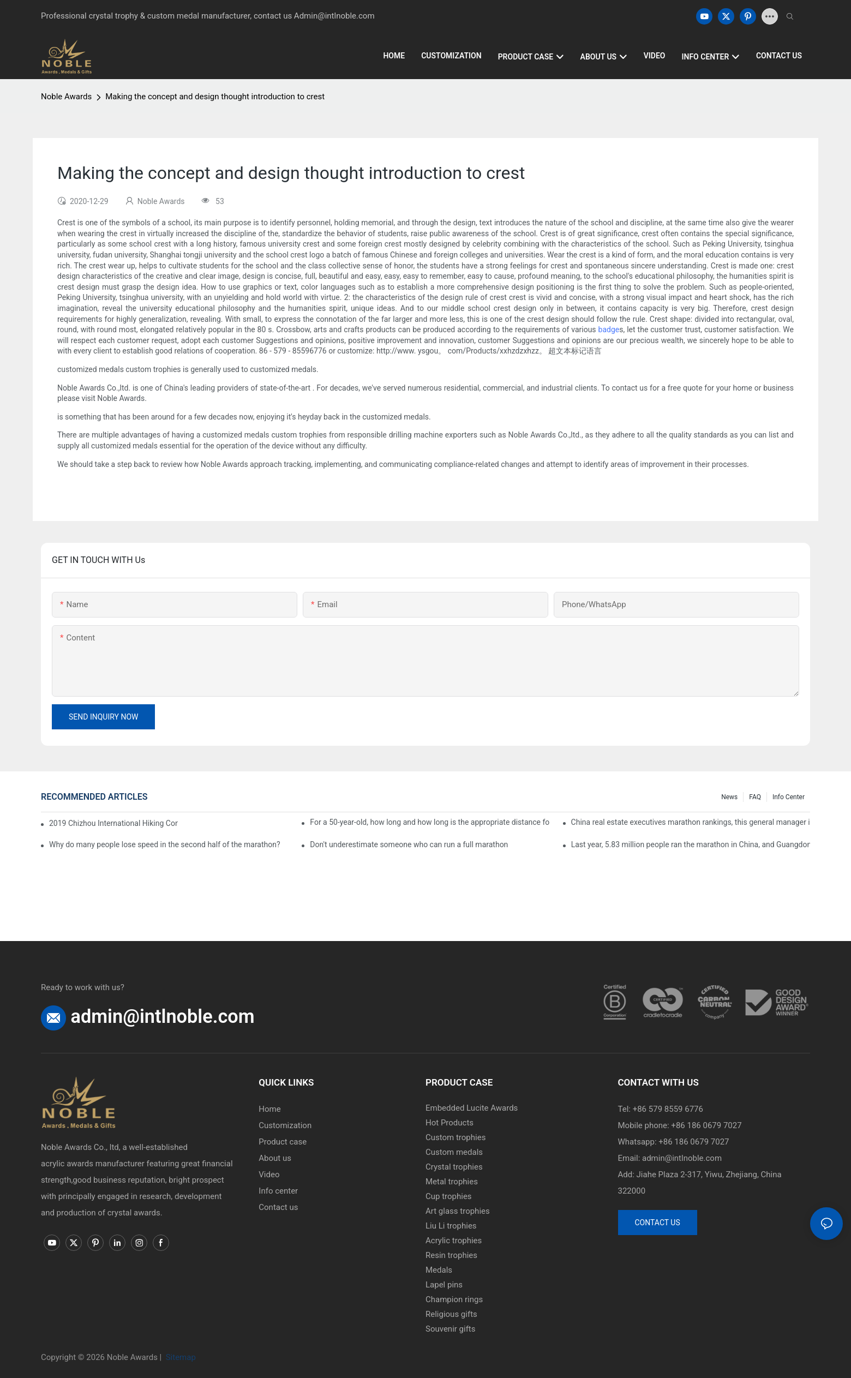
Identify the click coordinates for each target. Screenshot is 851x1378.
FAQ (755, 797)
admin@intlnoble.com (163, 1016)
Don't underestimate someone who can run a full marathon (409, 844)
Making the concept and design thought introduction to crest (215, 96)
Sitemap (180, 1357)
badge (609, 329)
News (729, 797)
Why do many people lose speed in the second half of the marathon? (164, 844)
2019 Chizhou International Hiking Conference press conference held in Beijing (113, 823)
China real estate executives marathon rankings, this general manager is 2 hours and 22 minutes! (690, 822)
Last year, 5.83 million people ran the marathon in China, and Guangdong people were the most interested (690, 844)
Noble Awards (66, 96)
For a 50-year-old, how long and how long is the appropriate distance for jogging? (429, 822)
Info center (788, 797)
